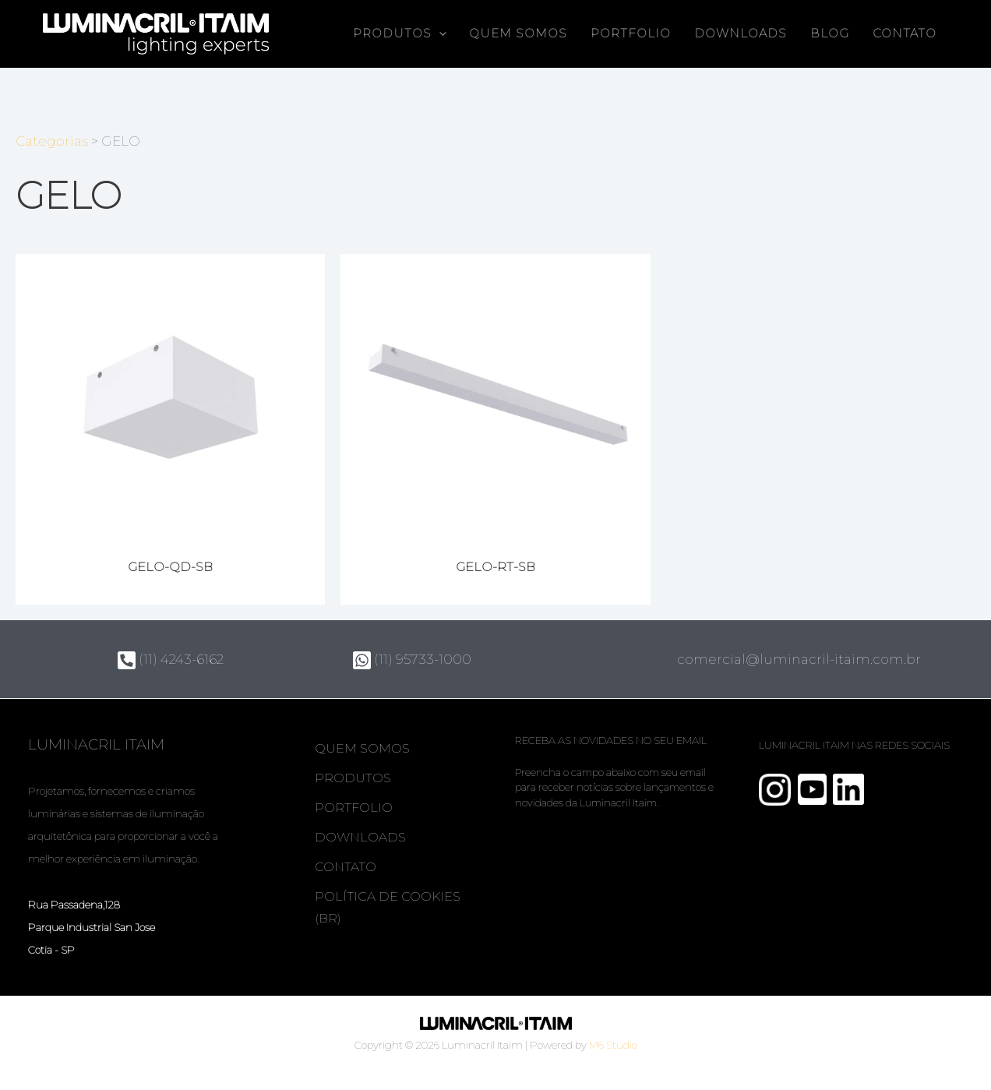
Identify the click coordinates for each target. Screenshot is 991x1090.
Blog (829, 33)
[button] (439, 34)
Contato (904, 33)
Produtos (399, 34)
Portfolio (631, 33)
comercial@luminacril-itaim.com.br (799, 659)
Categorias (52, 141)
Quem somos (518, 33)
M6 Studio (613, 1045)
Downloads (740, 33)
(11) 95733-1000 (412, 659)
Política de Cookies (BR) (387, 907)
